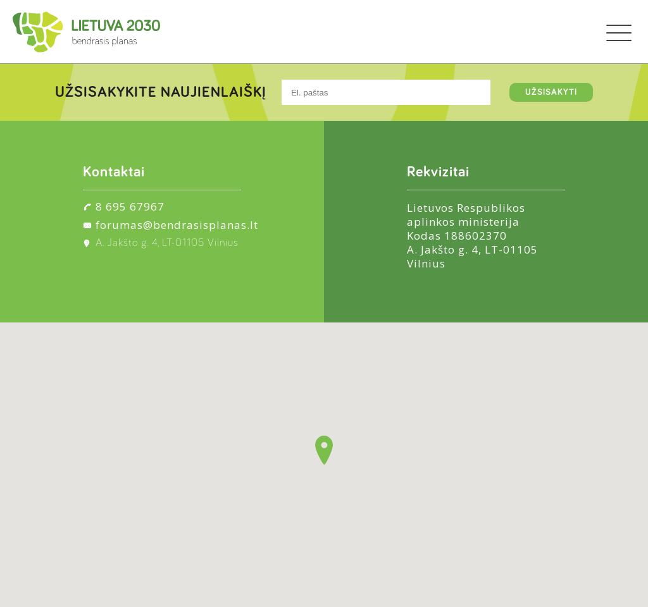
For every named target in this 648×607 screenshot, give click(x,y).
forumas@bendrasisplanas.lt (177, 225)
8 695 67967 (130, 206)
